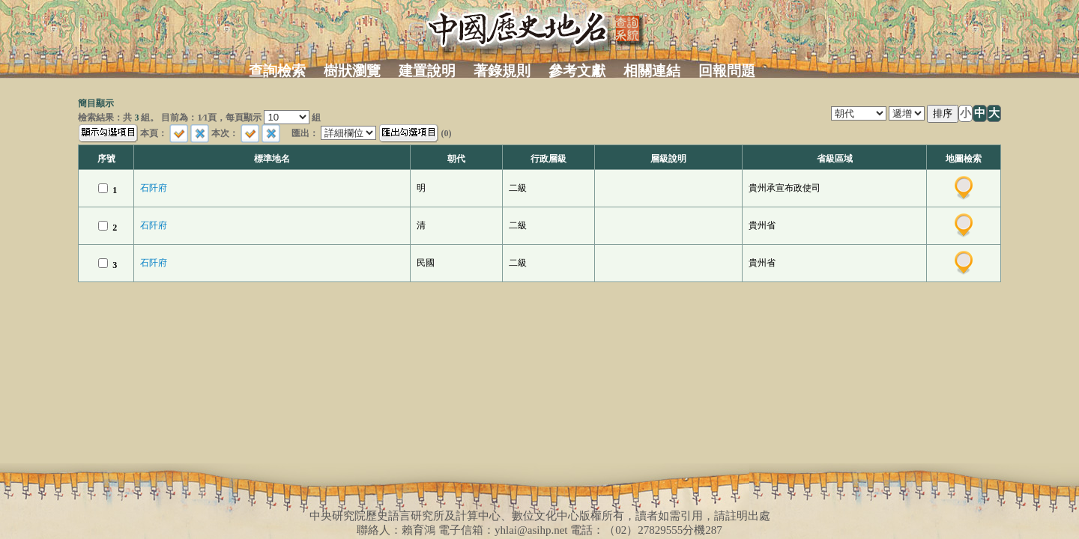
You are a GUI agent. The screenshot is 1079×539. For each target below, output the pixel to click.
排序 (942, 113)
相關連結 (651, 71)
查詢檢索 (277, 71)
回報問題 (726, 71)
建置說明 (427, 71)
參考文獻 (576, 71)
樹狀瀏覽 (352, 71)
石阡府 (153, 188)
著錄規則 (502, 71)
